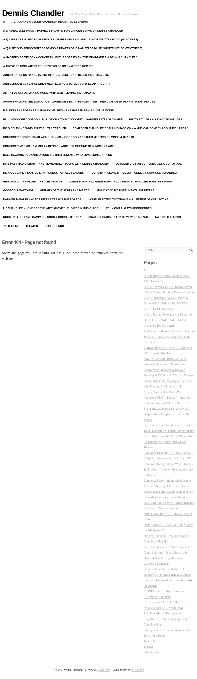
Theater (32, 226)
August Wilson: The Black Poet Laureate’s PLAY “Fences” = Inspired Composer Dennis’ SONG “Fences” (167, 397)
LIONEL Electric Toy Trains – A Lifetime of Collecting (128, 199)
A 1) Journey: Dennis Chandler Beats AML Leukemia (49, 21)
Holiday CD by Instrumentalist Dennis (125, 190)
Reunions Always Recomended (129, 208)
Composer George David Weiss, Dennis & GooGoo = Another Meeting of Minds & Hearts (169, 469)
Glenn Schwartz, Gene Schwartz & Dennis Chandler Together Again (121, 181)
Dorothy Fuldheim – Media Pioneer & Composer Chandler (135, 172)
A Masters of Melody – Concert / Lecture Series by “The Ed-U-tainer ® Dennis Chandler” (169, 336)
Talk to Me (150, 641)
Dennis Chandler (33, 13)
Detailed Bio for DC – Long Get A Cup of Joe (149, 163)
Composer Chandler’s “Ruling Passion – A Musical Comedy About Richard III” (131, 128)
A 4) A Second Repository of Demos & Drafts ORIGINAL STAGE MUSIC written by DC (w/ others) (168, 320)
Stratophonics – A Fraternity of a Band (118, 217)
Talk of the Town (168, 217)
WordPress (104, 669)
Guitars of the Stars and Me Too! (65, 190)
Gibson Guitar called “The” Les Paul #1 (168, 547)
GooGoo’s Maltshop (156, 563)
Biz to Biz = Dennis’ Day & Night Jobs (155, 119)
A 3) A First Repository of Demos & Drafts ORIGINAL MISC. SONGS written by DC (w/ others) (166, 303)
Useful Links (54, 226)
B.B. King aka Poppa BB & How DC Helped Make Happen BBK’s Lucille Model (167, 414)
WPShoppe (137, 669)
